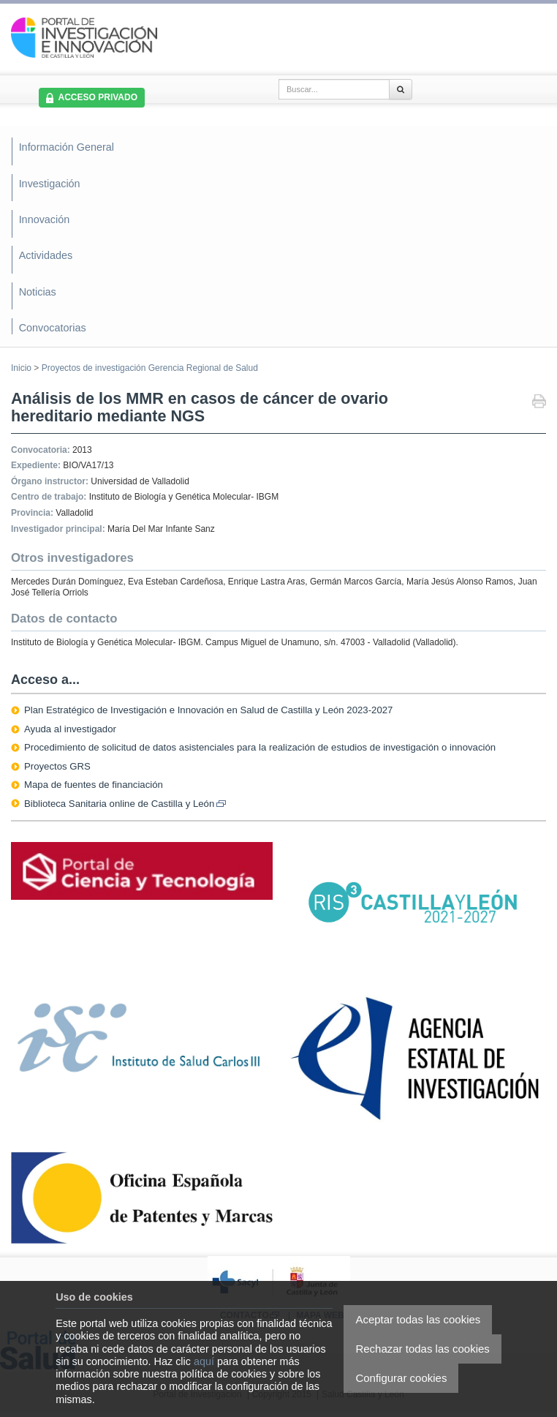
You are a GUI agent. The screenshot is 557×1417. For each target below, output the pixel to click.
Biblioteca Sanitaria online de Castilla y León (125, 803)
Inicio (21, 368)
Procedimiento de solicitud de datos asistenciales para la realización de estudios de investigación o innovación (260, 747)
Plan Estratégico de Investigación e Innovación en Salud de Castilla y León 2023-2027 (208, 709)
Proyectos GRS (57, 766)
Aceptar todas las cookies (417, 1319)
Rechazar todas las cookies (422, 1348)
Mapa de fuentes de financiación (93, 784)
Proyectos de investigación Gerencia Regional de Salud (150, 368)
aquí (204, 1361)
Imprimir (539, 402)
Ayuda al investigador (70, 728)
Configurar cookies (401, 1378)
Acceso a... (45, 679)
